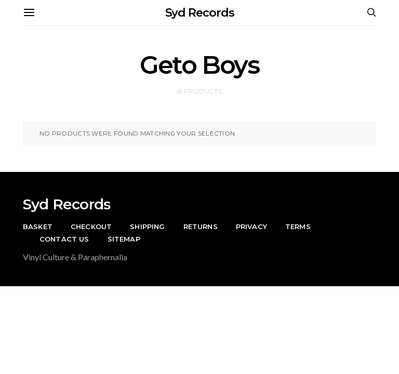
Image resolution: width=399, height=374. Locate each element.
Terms (298, 226)
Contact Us (64, 239)
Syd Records (199, 13)
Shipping (147, 226)
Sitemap (124, 239)
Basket (37, 226)
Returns (200, 226)
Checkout (91, 226)
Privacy (251, 226)
